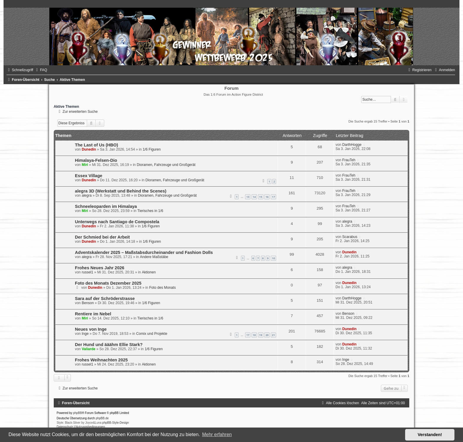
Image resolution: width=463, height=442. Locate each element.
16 (266, 197)
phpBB (77, 413)
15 (260, 197)
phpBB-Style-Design (115, 422)
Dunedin (89, 149)
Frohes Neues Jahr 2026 (99, 267)
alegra (87, 195)
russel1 (87, 272)
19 (260, 335)
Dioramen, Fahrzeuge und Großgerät (166, 165)
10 (273, 258)
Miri (85, 165)
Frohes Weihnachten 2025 (101, 360)
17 (273, 197)
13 (247, 197)
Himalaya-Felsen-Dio (96, 160)
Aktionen (149, 272)
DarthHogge (351, 145)
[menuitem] (41, 70)
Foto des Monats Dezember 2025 (108, 283)
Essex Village (88, 175)
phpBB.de (102, 418)
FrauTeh (348, 160)
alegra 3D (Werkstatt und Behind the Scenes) (120, 191)
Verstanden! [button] (430, 434)
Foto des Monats (162, 288)
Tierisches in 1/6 (150, 211)
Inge (85, 334)
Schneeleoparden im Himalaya (106, 206)
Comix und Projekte (151, 334)
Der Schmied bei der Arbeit (102, 237)
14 (254, 197)
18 (254, 335)
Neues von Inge (91, 329)
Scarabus (349, 237)
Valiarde (88, 349)
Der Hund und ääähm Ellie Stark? (109, 344)
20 (266, 335)
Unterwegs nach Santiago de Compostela (117, 221)
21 (273, 335)
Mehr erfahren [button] (217, 434)
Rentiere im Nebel (93, 313)
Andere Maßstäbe (154, 257)
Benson (88, 303)
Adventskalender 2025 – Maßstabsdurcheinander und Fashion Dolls (144, 252)
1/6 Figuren (152, 149)
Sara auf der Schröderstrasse (105, 298)
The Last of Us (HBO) (96, 145)
